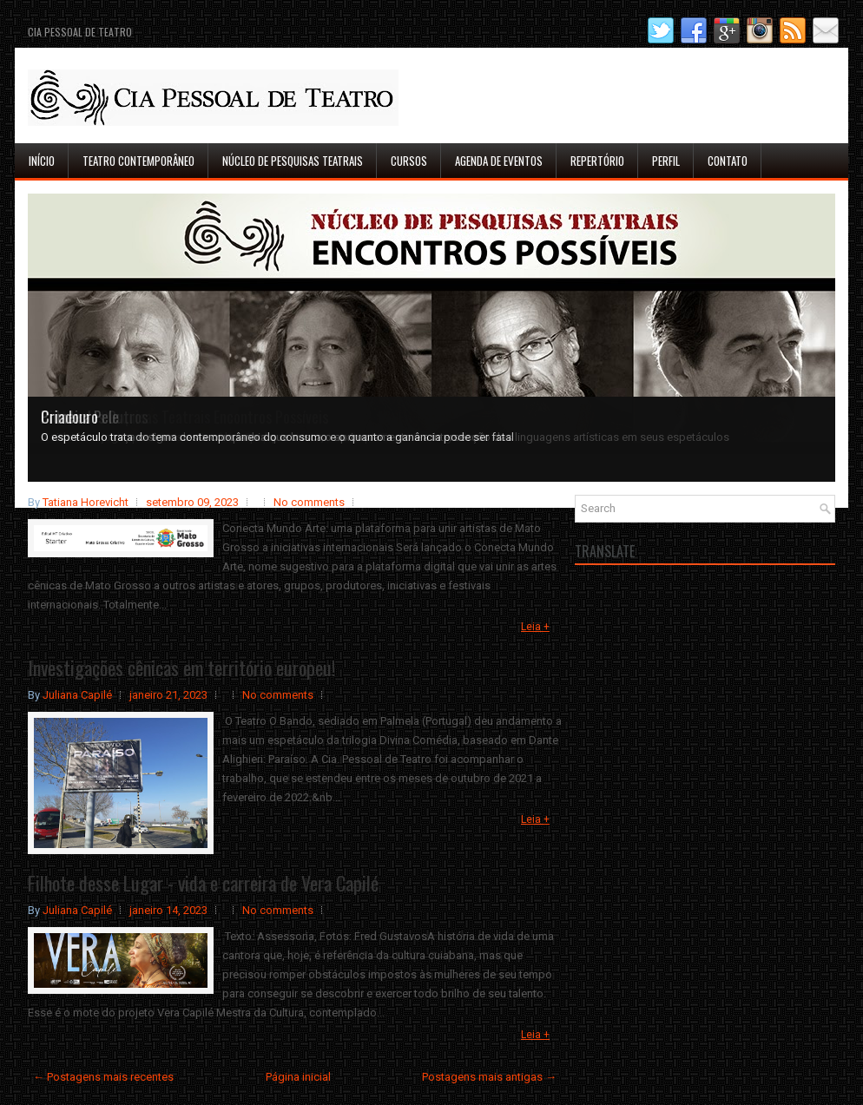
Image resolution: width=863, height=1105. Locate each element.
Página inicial (298, 1076)
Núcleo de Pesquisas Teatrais (292, 160)
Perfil (666, 160)
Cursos (409, 160)
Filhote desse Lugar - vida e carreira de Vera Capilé (203, 883)
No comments (309, 502)
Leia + (535, 627)
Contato (728, 160)
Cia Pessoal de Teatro (80, 31)
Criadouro (69, 416)
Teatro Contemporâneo (138, 160)
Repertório (597, 160)
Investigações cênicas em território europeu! (181, 667)
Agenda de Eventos (499, 160)
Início (42, 160)
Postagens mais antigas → (489, 1076)
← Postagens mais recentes (103, 1076)
